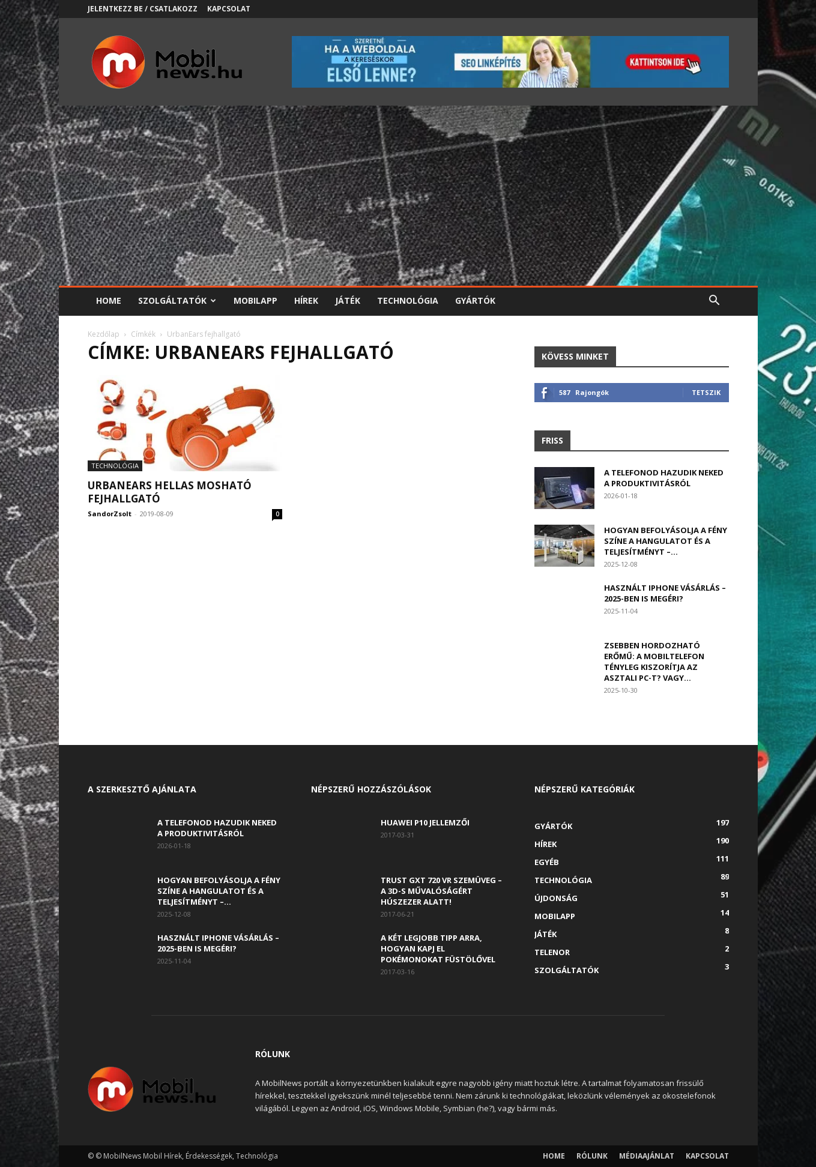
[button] (714, 301)
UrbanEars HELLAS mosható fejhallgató (170, 491)
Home (108, 300)
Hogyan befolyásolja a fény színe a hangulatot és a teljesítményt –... (665, 541)
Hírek (306, 300)
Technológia (407, 300)
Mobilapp (255, 300)
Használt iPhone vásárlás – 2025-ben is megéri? (665, 593)
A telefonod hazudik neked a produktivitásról (664, 478)
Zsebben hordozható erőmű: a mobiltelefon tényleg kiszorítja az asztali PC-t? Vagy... (654, 661)
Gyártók (475, 300)
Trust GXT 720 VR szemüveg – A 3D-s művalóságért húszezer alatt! (441, 891)
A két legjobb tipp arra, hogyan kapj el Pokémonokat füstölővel (438, 948)
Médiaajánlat (646, 1156)
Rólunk (592, 1156)
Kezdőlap (103, 334)
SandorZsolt (109, 513)
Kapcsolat (228, 9)
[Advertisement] (408, 196)
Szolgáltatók (177, 300)
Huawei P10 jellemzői (425, 822)
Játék (347, 300)
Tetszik (706, 392)
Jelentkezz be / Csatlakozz (143, 9)
